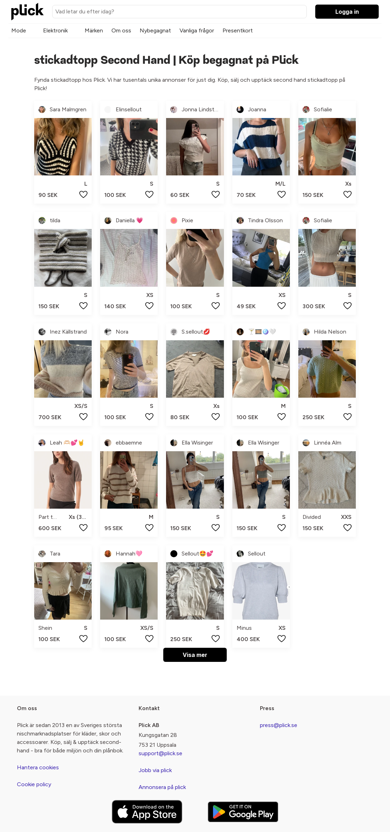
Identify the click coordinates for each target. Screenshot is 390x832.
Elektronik (55, 30)
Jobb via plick (155, 770)
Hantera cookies (38, 767)
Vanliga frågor (196, 30)
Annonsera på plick (162, 787)
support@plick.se (160, 753)
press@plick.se (278, 725)
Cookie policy (34, 784)
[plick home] (27, 11)
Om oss (121, 30)
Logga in (347, 11)
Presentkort (238, 30)
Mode (18, 30)
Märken (94, 30)
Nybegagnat (155, 30)
